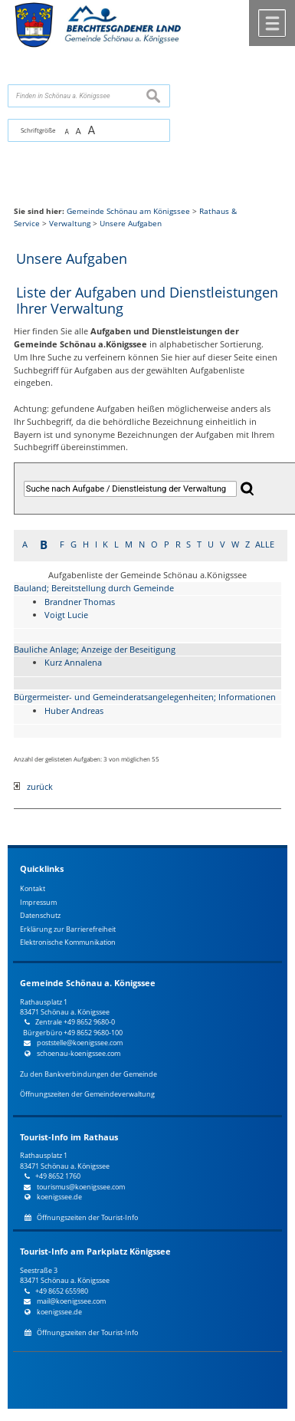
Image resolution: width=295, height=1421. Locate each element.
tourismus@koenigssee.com (81, 1187)
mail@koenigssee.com (71, 1301)
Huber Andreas (73, 710)
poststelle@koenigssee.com (80, 1043)
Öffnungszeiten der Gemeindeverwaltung (87, 1094)
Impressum (38, 902)
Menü (272, 23)
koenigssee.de (59, 1197)
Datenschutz (40, 915)
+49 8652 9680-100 (93, 1033)
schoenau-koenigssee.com (78, 1053)
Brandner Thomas (79, 601)
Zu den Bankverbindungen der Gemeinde (88, 1074)
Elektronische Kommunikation (68, 942)
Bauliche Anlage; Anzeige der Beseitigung (94, 649)
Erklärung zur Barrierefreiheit (68, 929)
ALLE (264, 544)
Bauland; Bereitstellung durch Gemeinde (94, 588)
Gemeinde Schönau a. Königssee (88, 983)
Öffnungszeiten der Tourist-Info (87, 1217)
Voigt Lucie (66, 614)
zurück (33, 786)
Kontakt (32, 888)
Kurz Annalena (73, 662)
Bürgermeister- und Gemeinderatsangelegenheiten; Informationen (145, 696)
